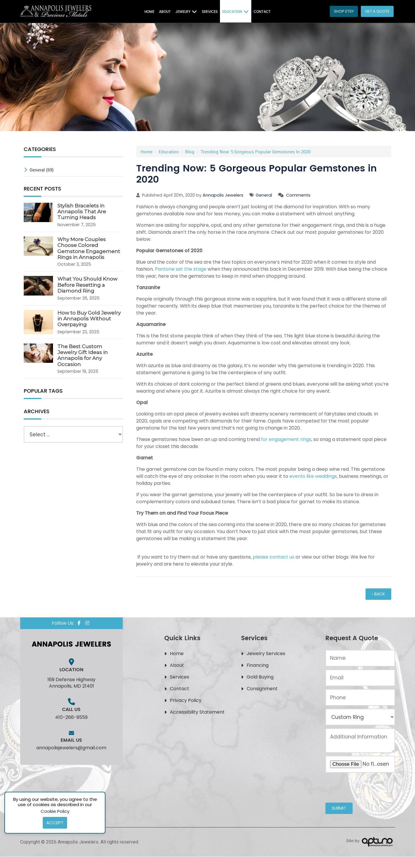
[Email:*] (360, 677)
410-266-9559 (71, 717)
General (264, 195)
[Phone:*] (360, 697)
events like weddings (313, 476)
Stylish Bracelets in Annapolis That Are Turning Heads (81, 212)
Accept (55, 823)
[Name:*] (360, 658)
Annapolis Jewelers (223, 195)
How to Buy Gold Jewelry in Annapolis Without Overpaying (89, 319)
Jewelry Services (266, 653)
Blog (189, 151)
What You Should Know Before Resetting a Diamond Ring (87, 285)
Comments (298, 195)
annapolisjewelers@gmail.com (71, 747)
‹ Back (378, 594)
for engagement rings (286, 439)
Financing (258, 665)
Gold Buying (260, 677)
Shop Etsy (344, 11)
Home (147, 151)
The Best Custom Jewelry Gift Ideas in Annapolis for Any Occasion (82, 355)
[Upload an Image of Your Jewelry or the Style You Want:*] (360, 764)
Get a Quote (377, 11)
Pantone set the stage (180, 269)
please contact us (273, 557)
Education (169, 151)
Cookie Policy (55, 811)
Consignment (262, 688)
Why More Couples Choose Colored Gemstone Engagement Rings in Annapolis (88, 248)
